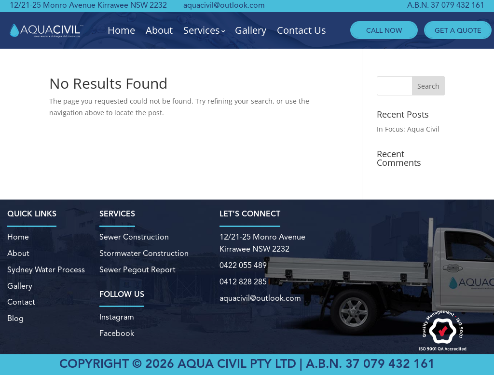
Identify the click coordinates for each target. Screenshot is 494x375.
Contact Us (301, 30)
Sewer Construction (134, 237)
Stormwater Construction (144, 253)
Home (121, 30)
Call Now (384, 30)
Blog (15, 318)
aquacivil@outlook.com (224, 6)
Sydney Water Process (45, 270)
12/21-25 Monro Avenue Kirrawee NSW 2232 (88, 6)
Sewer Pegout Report (137, 270)
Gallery (250, 30)
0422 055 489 (243, 266)
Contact (21, 302)
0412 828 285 (243, 282)
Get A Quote (457, 30)
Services (201, 30)
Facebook (116, 334)
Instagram (116, 317)
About (159, 30)
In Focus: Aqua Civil (408, 129)
